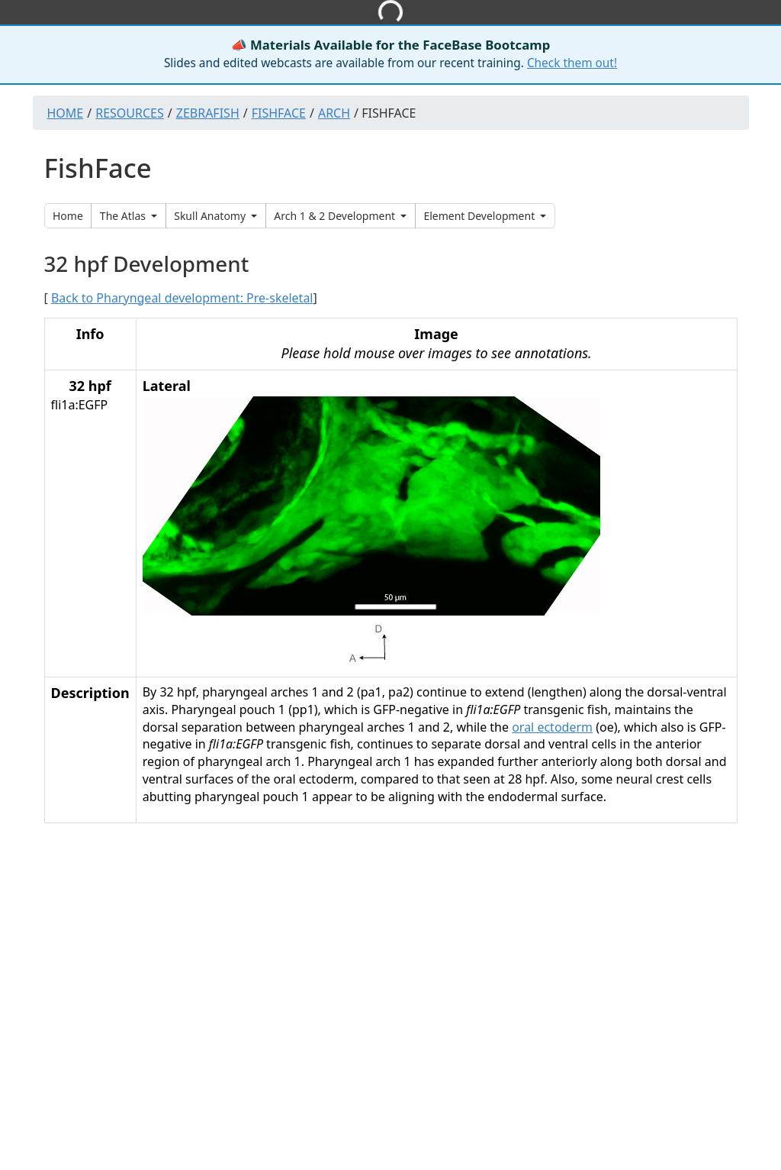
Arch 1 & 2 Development (336, 215)
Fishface (279, 113)
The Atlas (124, 215)
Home (65, 113)
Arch (334, 113)
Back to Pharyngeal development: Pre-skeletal (182, 297)
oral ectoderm (552, 727)
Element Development (480, 215)
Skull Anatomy (211, 215)
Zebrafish (207, 113)
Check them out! (572, 63)
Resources (129, 113)
